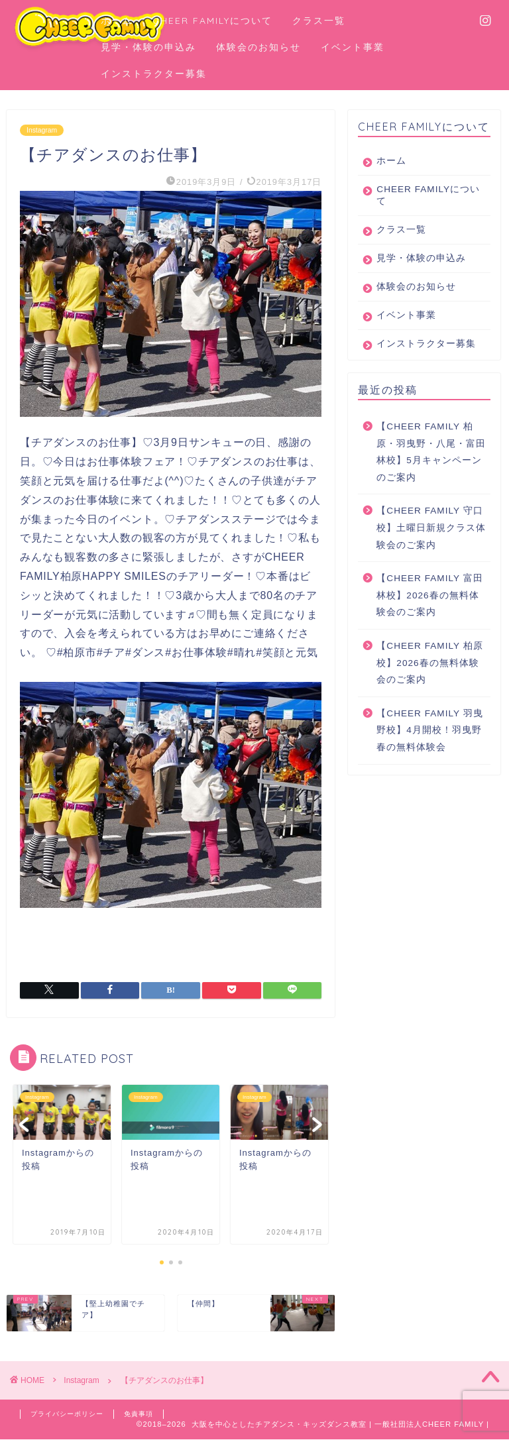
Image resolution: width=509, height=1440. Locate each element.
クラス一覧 (318, 21)
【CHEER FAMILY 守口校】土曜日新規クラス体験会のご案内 (431, 551)
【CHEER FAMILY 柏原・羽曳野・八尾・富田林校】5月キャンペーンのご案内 (431, 475)
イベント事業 (352, 47)
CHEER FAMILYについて (212, 21)
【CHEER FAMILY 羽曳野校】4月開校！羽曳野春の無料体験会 (429, 754)
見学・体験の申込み (148, 47)
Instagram (43, 130)
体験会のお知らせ (258, 47)
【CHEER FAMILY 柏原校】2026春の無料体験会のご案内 (429, 686)
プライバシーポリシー (70, 1414)
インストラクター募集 (154, 74)
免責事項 (146, 1414)
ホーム (117, 21)
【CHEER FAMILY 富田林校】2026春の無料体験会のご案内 (429, 619)
